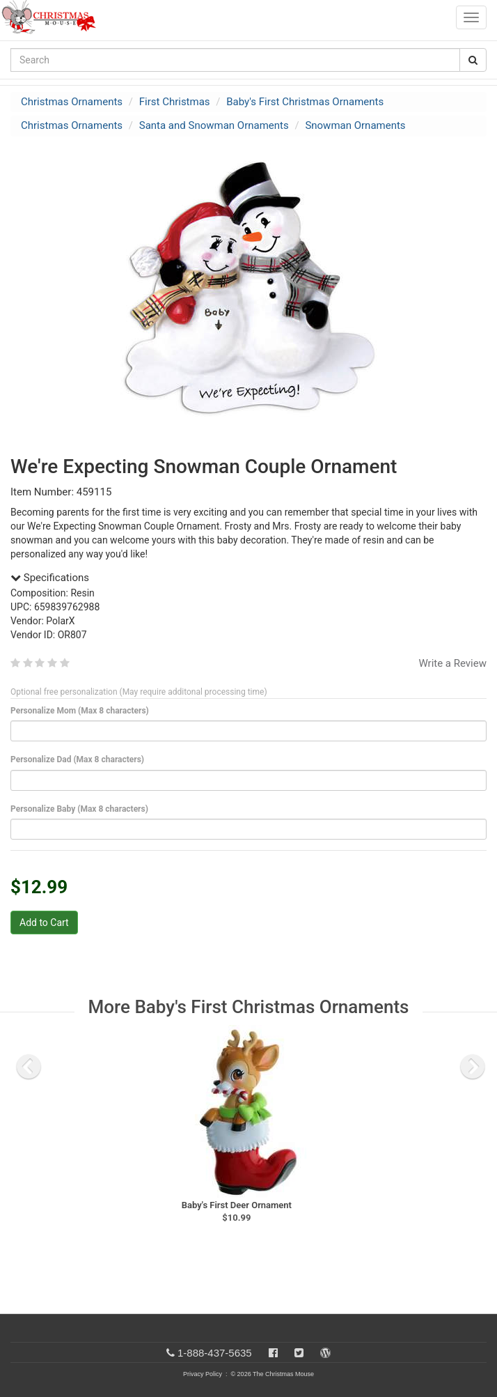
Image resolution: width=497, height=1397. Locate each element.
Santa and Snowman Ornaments (214, 125)
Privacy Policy (202, 1374)
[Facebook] (273, 1353)
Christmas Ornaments (72, 101)
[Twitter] (298, 1353)
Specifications (49, 577)
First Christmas (174, 101)
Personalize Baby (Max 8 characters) (81, 809)
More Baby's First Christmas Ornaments (248, 1006)
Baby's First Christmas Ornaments (305, 101)
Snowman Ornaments (355, 125)
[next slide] (473, 1067)
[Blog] (325, 1353)
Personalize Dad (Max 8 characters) (79, 759)
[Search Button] (473, 60)
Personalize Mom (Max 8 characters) (82, 711)
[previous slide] (28, 1067)
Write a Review (452, 663)
